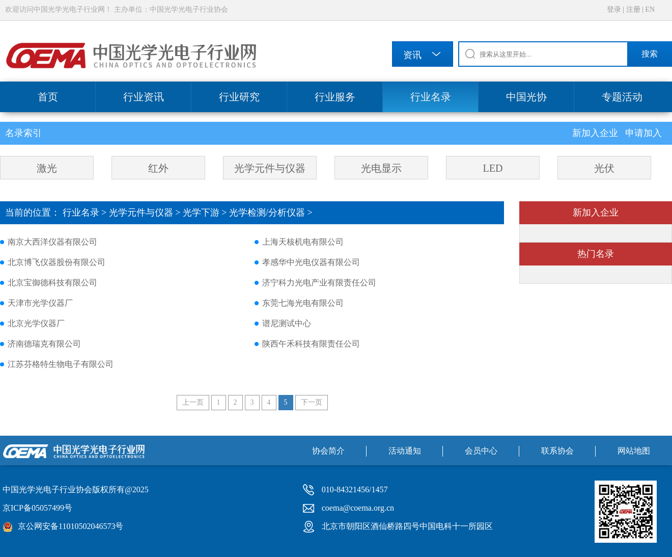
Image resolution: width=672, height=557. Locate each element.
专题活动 (622, 96)
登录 (614, 9)
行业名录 (430, 96)
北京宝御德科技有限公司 (52, 282)
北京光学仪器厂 (36, 323)
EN (650, 9)
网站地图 (634, 450)
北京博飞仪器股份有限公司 (56, 262)
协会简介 (328, 450)
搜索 (649, 53)
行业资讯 (143, 96)
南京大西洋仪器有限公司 (52, 241)
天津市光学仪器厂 (40, 303)
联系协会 (557, 450)
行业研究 (239, 96)
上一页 (193, 402)
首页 (48, 96)
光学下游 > (206, 212)
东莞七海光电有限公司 (303, 303)
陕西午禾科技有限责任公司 (311, 343)
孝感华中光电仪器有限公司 (311, 262)
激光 (47, 168)
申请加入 (643, 133)
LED (493, 168)
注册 (633, 9)
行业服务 (335, 96)
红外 (158, 168)
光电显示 (381, 168)
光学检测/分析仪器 (267, 212)
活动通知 (404, 450)
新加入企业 (596, 133)
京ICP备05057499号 (37, 507)
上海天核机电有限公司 (303, 241)
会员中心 (481, 450)
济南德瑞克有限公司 (44, 343)
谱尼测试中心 (286, 323)
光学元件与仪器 (269, 168)
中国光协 (526, 96)
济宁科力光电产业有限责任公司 (319, 282)
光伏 (604, 168)
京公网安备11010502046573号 (70, 526)
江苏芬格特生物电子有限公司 (61, 364)
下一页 (311, 402)
